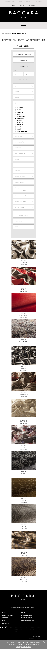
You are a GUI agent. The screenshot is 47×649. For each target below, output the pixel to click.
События (39, 2)
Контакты (32, 5)
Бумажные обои (26, 615)
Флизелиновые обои (27, 620)
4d (11, 627)
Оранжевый (21, 116)
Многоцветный (22, 131)
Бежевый (20, 124)
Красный (20, 122)
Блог (13, 5)
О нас (22, 5)
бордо (19, 110)
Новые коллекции (25, 2)
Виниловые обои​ (26, 617)
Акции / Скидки (23, 46)
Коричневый (21, 118)
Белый (19, 129)
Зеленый (20, 112)
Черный (19, 120)
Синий (19, 114)
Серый (19, 127)
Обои (23, 612)
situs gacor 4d (16, 629)
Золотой (20, 107)
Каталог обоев (9, 2)
